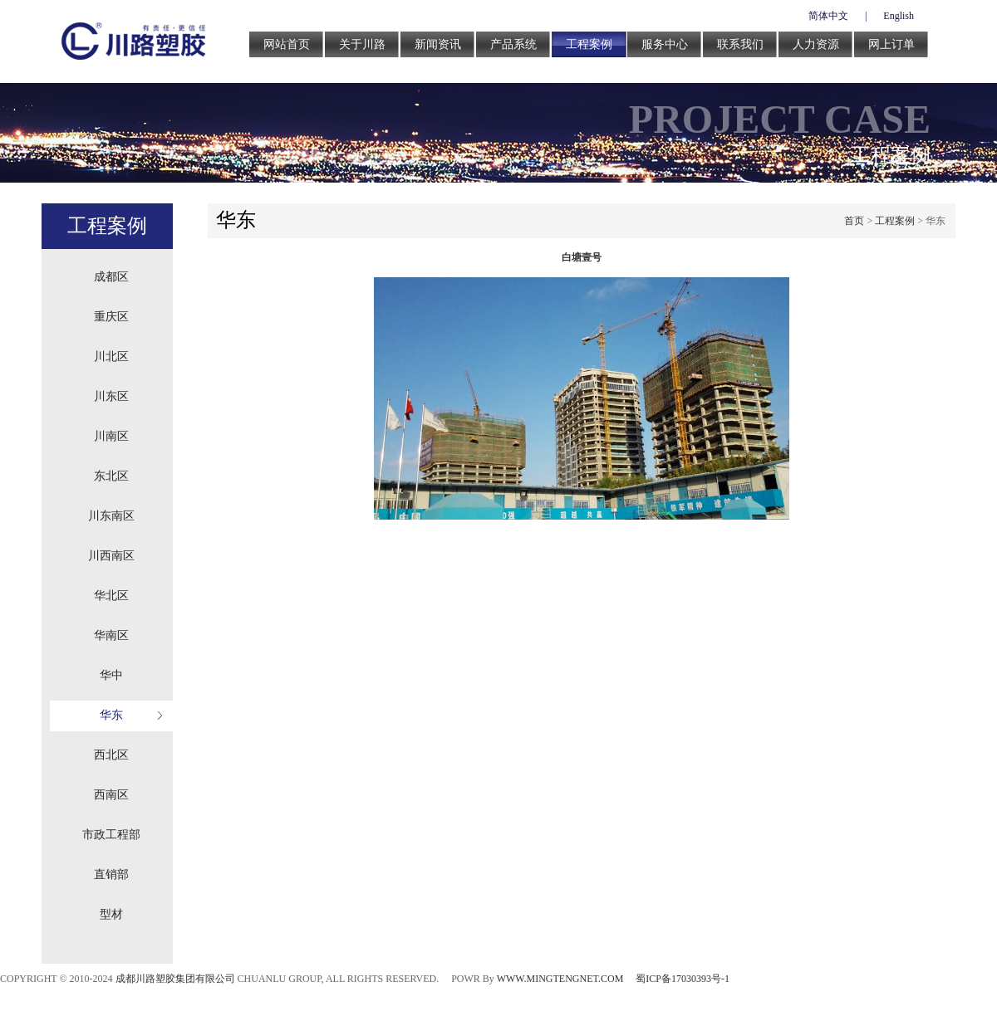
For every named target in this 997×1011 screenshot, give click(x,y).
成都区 (111, 277)
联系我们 (740, 44)
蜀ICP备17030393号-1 (682, 978)
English (898, 16)
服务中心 (664, 44)
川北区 (111, 356)
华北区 (111, 595)
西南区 (111, 795)
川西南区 (111, 555)
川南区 (111, 436)
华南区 (111, 635)
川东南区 (111, 516)
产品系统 (513, 44)
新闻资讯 (438, 44)
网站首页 (286, 44)
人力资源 (816, 44)
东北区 (111, 476)
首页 (854, 221)
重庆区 (111, 316)
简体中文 (828, 16)
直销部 (111, 874)
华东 (111, 715)
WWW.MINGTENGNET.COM (560, 978)
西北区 (111, 755)
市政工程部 (111, 834)
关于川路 (362, 44)
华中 (111, 675)
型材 (111, 914)
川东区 (111, 396)
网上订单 (891, 44)
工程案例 (589, 44)
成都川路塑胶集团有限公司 (175, 978)
